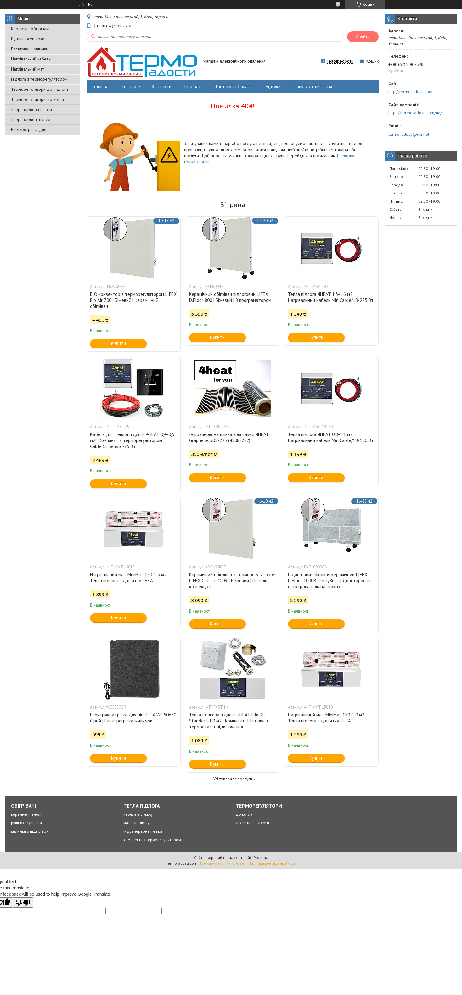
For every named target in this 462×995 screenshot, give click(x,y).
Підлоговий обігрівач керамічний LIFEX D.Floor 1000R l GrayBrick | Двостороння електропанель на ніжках (329, 581)
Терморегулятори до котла (37, 99)
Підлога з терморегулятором (39, 79)
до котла (244, 814)
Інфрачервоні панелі (31, 119)
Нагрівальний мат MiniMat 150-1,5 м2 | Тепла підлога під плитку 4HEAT (129, 578)
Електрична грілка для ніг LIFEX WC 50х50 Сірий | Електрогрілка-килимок (133, 718)
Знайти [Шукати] (363, 36)
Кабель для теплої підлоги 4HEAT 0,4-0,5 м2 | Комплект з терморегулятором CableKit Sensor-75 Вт (132, 440)
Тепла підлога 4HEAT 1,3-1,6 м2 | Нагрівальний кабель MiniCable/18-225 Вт (331, 297)
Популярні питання (313, 86)
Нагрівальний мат (27, 69)
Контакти (162, 86)
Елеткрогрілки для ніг (31, 129)
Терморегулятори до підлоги (39, 89)
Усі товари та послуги (232, 779)
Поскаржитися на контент (222, 863)
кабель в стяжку (138, 814)
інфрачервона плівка (142, 831)
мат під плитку (136, 822)
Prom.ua (261, 857)
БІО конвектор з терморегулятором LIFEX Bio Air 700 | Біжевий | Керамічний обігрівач (133, 300)
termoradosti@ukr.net (408, 134)
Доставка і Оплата (233, 86)
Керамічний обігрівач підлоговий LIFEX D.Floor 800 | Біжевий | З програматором (230, 297)
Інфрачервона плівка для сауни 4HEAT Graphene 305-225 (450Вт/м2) (229, 437)
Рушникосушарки (27, 39)
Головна (101, 86)
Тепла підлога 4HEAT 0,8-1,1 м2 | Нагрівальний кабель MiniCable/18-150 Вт (331, 437)
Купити (118, 343)
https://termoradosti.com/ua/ (415, 113)
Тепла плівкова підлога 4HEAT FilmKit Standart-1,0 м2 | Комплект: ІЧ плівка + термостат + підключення (228, 721)
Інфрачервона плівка (31, 109)
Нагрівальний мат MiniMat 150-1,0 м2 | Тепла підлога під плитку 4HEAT (327, 718)
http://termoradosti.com (410, 92)
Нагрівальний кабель (31, 59)
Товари (128, 86)
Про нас (192, 86)
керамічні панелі (26, 814)
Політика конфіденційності (272, 863)
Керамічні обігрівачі (30, 29)
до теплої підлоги (252, 822)
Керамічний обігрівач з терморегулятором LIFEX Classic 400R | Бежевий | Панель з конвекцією (232, 581)
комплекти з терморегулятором (152, 840)
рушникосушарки (26, 822)
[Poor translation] (23, 902)
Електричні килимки (29, 49)
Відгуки (273, 86)
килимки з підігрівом (30, 831)
